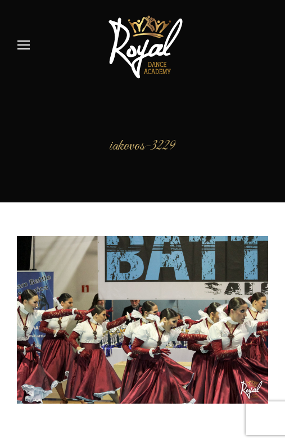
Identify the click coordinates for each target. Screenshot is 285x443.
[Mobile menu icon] (23, 45)
